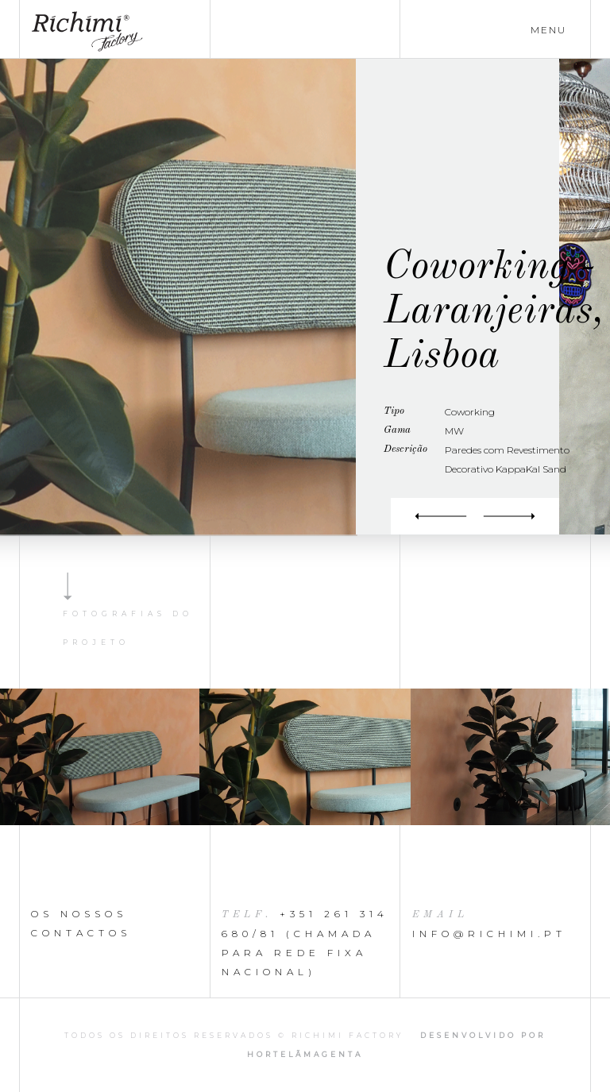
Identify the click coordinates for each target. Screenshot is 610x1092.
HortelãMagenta (305, 1054)
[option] (305, 757)
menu (548, 30)
